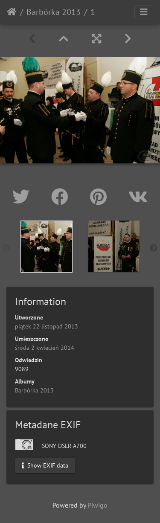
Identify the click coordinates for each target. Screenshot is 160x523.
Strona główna (12, 12)
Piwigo (97, 505)
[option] (46, 247)
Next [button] (153, 248)
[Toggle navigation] (143, 12)
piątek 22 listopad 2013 (46, 326)
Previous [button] (6, 248)
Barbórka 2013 (53, 11)
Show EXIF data (45, 465)
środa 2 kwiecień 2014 (44, 348)
